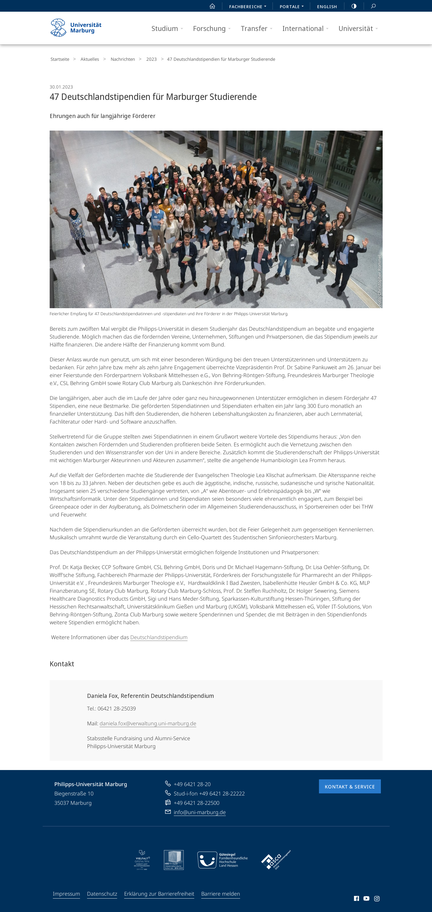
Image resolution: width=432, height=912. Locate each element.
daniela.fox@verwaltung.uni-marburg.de (148, 721)
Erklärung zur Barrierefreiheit (159, 892)
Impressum (66, 892)
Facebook (356, 898)
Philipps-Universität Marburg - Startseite (81, 28)
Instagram (377, 898)
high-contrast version (350, 6)
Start (209, 6)
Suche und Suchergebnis (370, 6)
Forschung (214, 28)
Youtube (365, 898)
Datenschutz (102, 892)
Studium (169, 28)
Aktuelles (85, 58)
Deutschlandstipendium (159, 635)
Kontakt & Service (350, 785)
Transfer (258, 28)
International (307, 28)
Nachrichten (114, 58)
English (327, 6)
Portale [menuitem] (293, 7)
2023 (139, 58)
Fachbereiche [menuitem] (249, 7)
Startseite (59, 58)
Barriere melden (220, 892)
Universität (360, 28)
